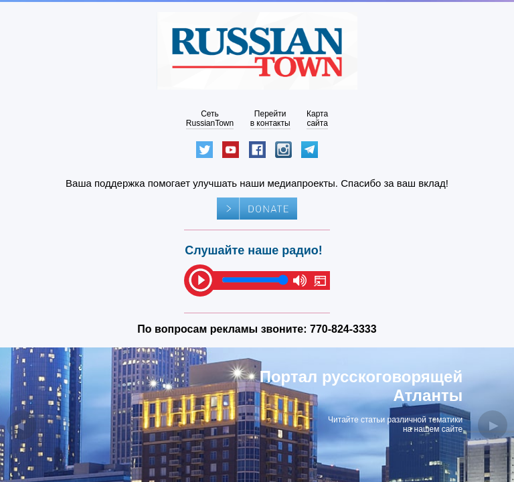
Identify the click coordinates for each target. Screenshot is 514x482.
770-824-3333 (343, 329)
